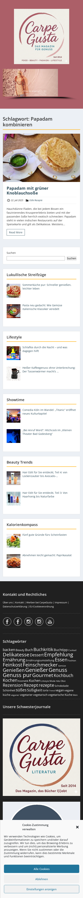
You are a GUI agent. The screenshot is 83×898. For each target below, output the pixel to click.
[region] (41, 85)
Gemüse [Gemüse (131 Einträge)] (62, 665)
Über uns (8, 602)
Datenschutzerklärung (15, 606)
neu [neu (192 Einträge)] (58, 681)
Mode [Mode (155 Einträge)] (52, 681)
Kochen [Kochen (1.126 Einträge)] (10, 680)
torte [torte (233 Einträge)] (46, 690)
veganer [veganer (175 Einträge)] (15, 695)
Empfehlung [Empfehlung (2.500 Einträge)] (58, 654)
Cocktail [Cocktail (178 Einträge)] (72, 650)
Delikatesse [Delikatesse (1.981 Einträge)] (16, 654)
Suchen (11, 253)
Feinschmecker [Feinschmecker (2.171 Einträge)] (40, 664)
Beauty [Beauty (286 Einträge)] (20, 650)
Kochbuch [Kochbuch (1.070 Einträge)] (63, 675)
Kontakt (19, 602)
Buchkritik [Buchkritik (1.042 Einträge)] (43, 649)
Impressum (61, 602)
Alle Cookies (42, 869)
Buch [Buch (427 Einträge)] (29, 650)
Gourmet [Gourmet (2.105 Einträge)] (42, 675)
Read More (15, 232)
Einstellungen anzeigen (41, 889)
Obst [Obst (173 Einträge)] (63, 681)
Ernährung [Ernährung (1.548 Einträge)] (14, 659)
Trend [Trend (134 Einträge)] (52, 690)
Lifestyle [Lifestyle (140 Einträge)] (45, 681)
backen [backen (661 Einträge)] (9, 649)
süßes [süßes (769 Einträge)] (21, 689)
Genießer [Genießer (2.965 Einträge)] (36, 670)
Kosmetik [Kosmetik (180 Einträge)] (23, 681)
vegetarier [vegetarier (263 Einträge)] (26, 695)
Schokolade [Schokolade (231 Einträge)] (62, 685)
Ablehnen (41, 879)
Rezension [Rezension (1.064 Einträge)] (13, 685)
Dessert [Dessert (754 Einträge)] (37, 654)
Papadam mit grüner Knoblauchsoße (27, 190)
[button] (77, 827)
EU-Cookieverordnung (41, 606)
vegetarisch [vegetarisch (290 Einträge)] (40, 695)
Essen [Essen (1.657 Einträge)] (61, 659)
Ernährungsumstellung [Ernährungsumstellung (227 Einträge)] (40, 660)
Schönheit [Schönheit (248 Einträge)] (9, 690)
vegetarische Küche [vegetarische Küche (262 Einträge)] (60, 695)
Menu (6, 6)
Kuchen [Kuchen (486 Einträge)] (34, 680)
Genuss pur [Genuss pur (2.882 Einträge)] (17, 675)
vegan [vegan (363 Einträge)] (59, 690)
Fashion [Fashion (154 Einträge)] (72, 660)
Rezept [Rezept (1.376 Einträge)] (31, 685)
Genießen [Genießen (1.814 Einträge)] (14, 670)
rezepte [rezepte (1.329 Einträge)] (46, 685)
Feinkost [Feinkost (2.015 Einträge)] (12, 664)
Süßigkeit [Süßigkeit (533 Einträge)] (34, 690)
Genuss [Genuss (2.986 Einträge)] (58, 670)
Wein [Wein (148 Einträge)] (75, 695)
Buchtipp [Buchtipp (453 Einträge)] (61, 650)
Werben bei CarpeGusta (39, 602)
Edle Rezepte (35, 200)
